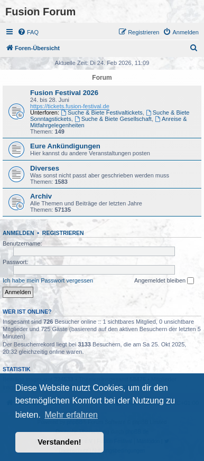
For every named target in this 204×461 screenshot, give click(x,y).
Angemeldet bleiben (164, 281)
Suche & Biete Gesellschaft (113, 119)
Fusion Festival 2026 (64, 93)
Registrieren (63, 233)
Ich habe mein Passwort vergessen (48, 280)
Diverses (44, 168)
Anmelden (18, 233)
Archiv (41, 196)
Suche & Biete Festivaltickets (102, 112)
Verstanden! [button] (59, 442)
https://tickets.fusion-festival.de (69, 106)
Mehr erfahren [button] (71, 414)
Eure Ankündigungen (65, 146)
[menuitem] (28, 32)
